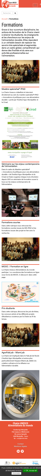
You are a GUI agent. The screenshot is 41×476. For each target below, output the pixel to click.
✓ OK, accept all (30, 470)
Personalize (16, 473)
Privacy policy (27, 473)
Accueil (4, 19)
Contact (20, 443)
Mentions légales (20, 446)
